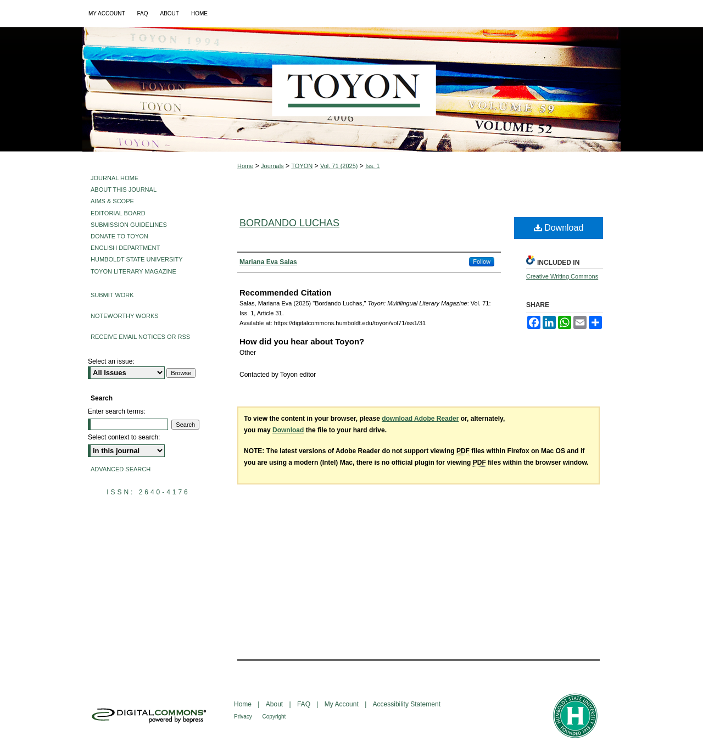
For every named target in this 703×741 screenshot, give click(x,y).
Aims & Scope (112, 201)
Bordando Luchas (289, 223)
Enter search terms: (117, 411)
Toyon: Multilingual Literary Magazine (351, 89)
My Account (342, 704)
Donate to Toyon (119, 236)
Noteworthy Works (125, 316)
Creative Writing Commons (562, 276)
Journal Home (114, 178)
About (275, 704)
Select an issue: (111, 361)
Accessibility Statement (406, 704)
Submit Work (112, 295)
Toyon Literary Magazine (133, 271)
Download (559, 227)
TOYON (302, 166)
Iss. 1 (372, 166)
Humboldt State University (136, 259)
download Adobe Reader (420, 418)
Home (245, 166)
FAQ (304, 704)
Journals (272, 166)
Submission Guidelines (129, 224)
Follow (481, 261)
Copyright (274, 717)
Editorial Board (118, 213)
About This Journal (124, 189)
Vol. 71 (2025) (339, 166)
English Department (125, 247)
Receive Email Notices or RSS (140, 336)
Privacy (244, 717)
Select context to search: (124, 437)
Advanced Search (120, 469)
